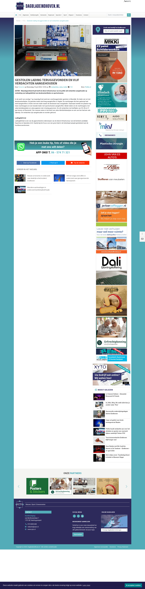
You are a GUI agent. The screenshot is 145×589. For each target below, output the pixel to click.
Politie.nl (88, 87)
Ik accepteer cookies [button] (133, 585)
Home (18, 21)
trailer (65, 87)
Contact (86, 15)
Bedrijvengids (35, 15)
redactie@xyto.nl (33, 540)
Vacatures (79, 15)
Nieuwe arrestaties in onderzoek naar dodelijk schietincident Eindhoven (38, 178)
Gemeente (43, 15)
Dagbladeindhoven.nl (43, 6)
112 (20, 15)
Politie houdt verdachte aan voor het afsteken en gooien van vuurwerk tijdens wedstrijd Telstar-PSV (118, 431)
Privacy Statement (122, 560)
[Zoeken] (129, 15)
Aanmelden (78, 547)
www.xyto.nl (32, 542)
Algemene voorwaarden (101, 560)
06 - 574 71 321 (60, 152)
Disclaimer (113, 560)
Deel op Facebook (28, 163)
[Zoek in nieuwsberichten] (117, 15)
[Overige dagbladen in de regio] (114, 532)
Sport (65, 15)
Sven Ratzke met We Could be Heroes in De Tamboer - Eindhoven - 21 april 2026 (118, 450)
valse (61, 87)
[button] (16, 504)
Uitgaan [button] (71, 15)
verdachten (55, 87)
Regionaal (51, 15)
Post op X (53, 163)
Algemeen (26, 15)
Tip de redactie (78, 163)
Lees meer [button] (86, 585)
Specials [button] (58, 15)
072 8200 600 (32, 537)
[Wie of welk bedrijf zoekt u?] (113, 31)
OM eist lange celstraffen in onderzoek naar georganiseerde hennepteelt (77, 178)
